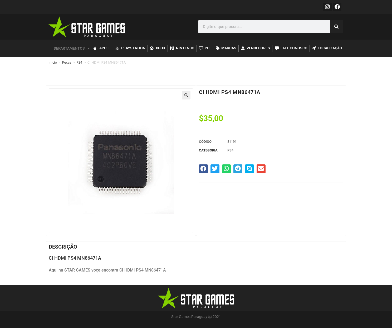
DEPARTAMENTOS (72, 48)
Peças (66, 62)
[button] (186, 95)
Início (52, 62)
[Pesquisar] (336, 26)
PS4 (79, 62)
